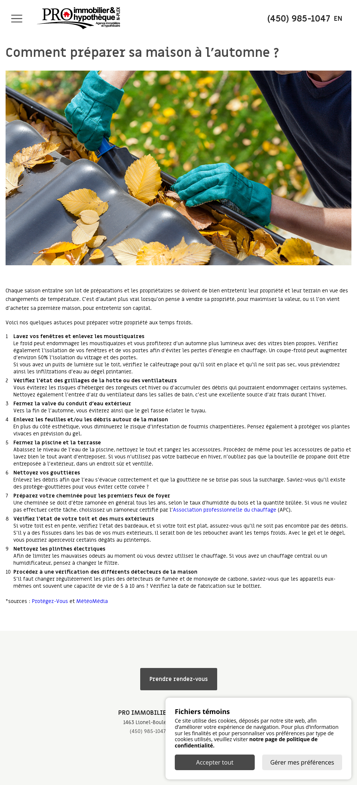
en (338, 18)
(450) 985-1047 (147, 731)
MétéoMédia (92, 601)
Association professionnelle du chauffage (224, 509)
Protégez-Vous (50, 601)
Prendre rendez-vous (178, 679)
